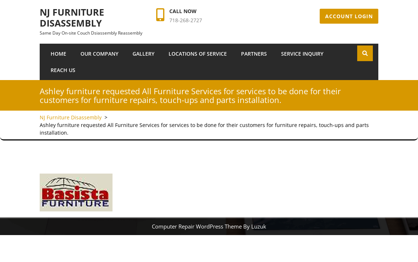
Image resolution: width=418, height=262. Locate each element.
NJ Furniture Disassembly (72, 17)
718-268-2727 (185, 20)
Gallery (143, 53)
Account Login (349, 16)
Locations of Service (198, 53)
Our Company (99, 53)
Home (58, 53)
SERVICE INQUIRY (302, 53)
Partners (254, 53)
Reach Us (63, 70)
